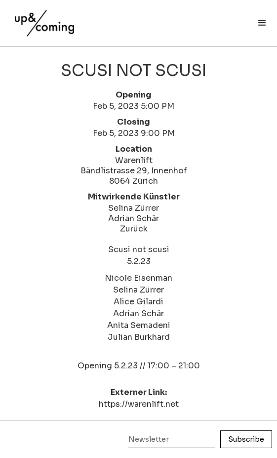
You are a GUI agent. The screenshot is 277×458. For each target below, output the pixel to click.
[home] (42, 18)
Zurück (134, 229)
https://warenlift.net (139, 404)
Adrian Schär (133, 218)
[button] (262, 23)
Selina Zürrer (133, 208)
